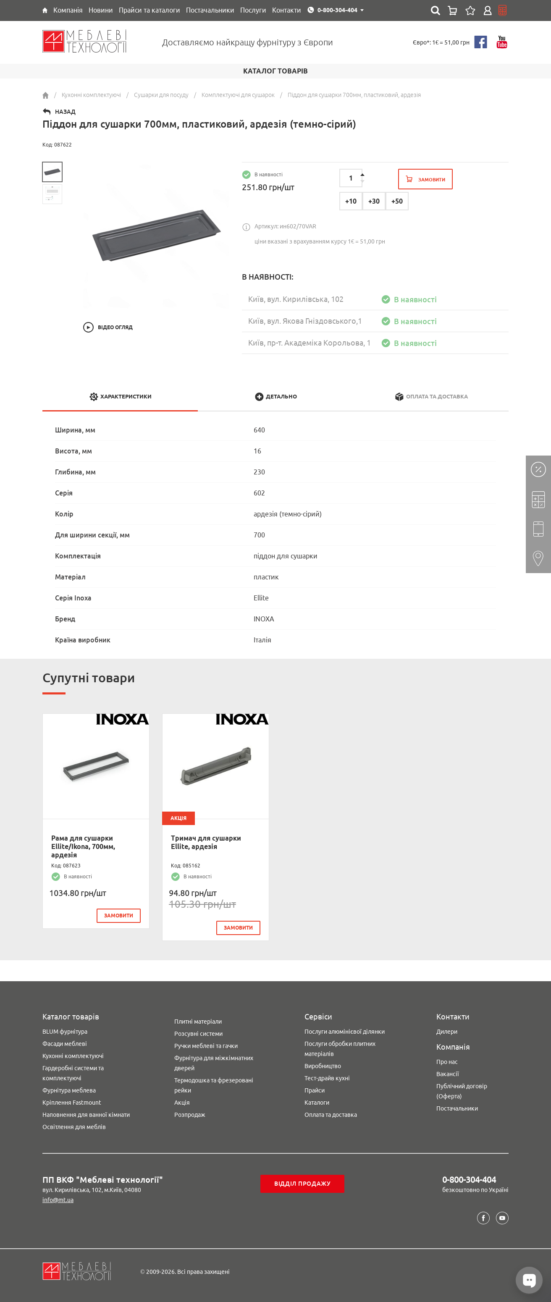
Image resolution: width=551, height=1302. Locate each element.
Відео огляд (115, 327)
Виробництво (322, 1066)
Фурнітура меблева (69, 1090)
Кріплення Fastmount (71, 1102)
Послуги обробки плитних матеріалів (339, 1048)
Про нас (447, 1061)
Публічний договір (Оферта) (461, 1091)
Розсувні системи (198, 1033)
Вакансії (447, 1074)
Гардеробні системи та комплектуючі (73, 1073)
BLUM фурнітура (64, 1031)
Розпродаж (189, 1114)
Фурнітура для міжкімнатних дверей (213, 1063)
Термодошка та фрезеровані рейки (213, 1085)
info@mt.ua (57, 1200)
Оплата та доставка (330, 1114)
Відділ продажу (302, 1183)
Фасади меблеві (64, 1043)
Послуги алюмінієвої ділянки (344, 1031)
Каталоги (316, 1102)
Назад (65, 112)
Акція (182, 1102)
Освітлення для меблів (74, 1127)
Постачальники (457, 1108)
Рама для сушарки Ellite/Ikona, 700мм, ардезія (83, 846)
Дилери (446, 1031)
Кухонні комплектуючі (73, 1056)
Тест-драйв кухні (327, 1078)
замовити (118, 915)
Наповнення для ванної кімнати (86, 1114)
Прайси (314, 1090)
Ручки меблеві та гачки (206, 1046)
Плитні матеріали (198, 1021)
